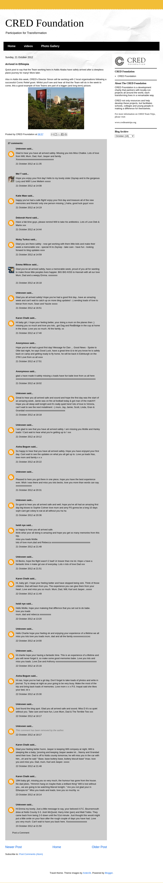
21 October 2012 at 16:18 (29, 283)
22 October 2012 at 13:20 (29, 618)
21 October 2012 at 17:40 (29, 333)
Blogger (109, 873)
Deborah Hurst (24, 217)
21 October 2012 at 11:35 (29, 163)
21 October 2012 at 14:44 (29, 229)
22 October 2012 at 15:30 (29, 694)
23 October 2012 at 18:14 (29, 794)
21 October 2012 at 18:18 (29, 414)
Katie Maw (21, 195)
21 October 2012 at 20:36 (29, 515)
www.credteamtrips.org (125, 122)
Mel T (19, 173)
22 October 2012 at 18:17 (29, 716)
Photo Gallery (50, 46)
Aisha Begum (23, 446)
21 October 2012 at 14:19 (29, 207)
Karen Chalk (22, 318)
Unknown (21, 148)
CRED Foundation (44, 23)
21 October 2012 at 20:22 (29, 461)
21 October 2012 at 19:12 (29, 436)
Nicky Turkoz (23, 239)
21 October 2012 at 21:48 (29, 546)
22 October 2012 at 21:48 (29, 766)
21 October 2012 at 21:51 (29, 568)
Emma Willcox (23, 264)
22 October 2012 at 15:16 (29, 666)
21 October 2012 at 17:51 (29, 361)
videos (28, 46)
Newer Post (13, 847)
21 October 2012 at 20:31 (29, 490)
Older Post (99, 847)
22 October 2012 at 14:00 (29, 640)
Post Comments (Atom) (31, 854)
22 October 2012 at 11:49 (29, 593)
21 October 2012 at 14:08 (29, 185)
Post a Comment (20, 832)
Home (11, 46)
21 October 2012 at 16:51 (29, 308)
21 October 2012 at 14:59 (29, 254)
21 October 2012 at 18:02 (29, 383)
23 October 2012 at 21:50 (29, 826)
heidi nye (21, 525)
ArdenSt (87, 873)
